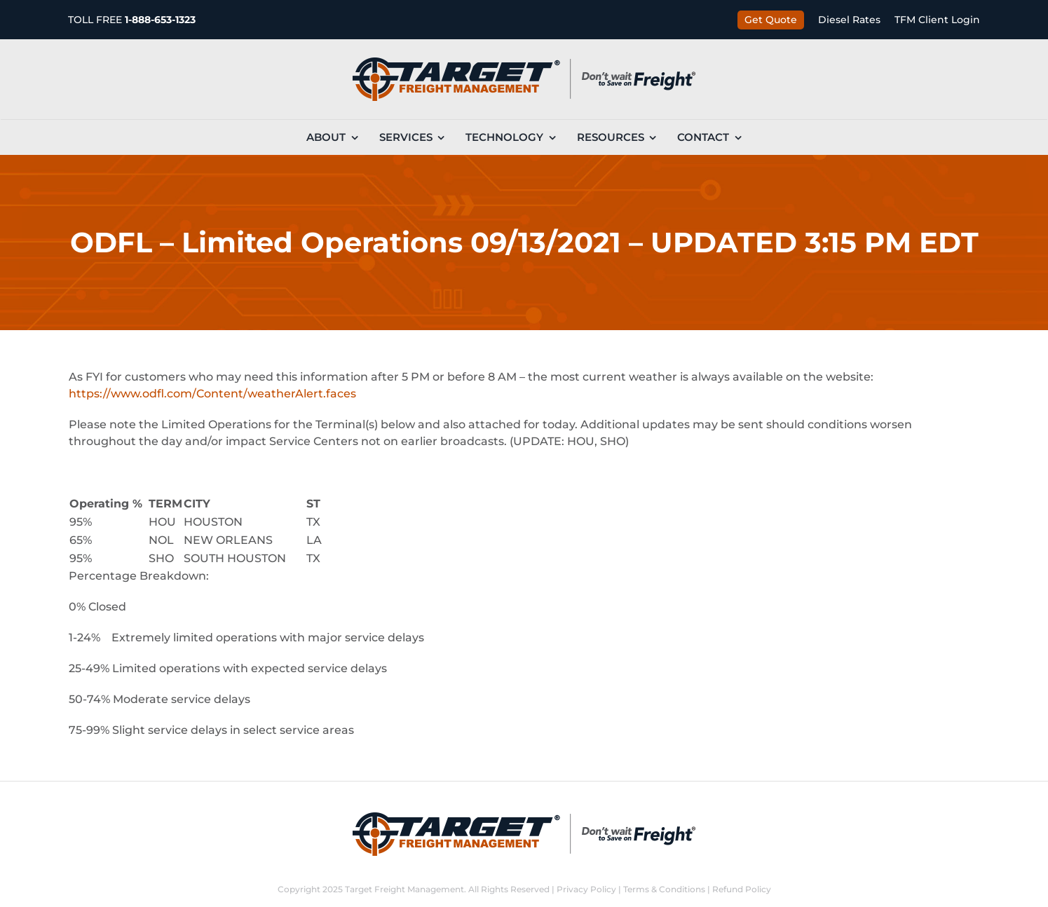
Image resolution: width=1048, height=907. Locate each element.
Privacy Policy (586, 889)
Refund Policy (741, 889)
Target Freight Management (404, 889)
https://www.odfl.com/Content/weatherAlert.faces (212, 393)
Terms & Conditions (664, 889)
